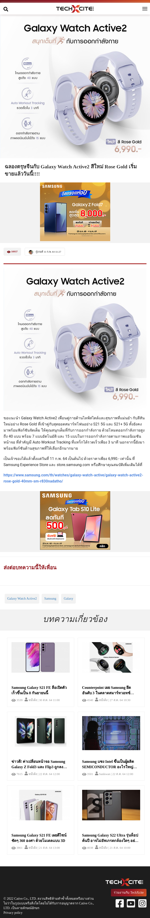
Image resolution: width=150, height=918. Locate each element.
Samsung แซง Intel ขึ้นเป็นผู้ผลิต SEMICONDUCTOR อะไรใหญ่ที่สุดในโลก (108, 767)
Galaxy (68, 598)
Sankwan (102, 774)
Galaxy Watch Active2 (22, 598)
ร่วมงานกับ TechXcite (129, 892)
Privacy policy (13, 912)
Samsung (50, 598)
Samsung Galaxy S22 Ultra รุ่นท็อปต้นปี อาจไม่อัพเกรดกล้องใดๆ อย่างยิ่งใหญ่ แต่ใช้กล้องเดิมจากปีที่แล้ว (110, 840)
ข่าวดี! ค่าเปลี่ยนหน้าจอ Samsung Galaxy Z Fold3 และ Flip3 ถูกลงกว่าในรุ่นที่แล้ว (38, 767)
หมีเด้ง (31, 700)
